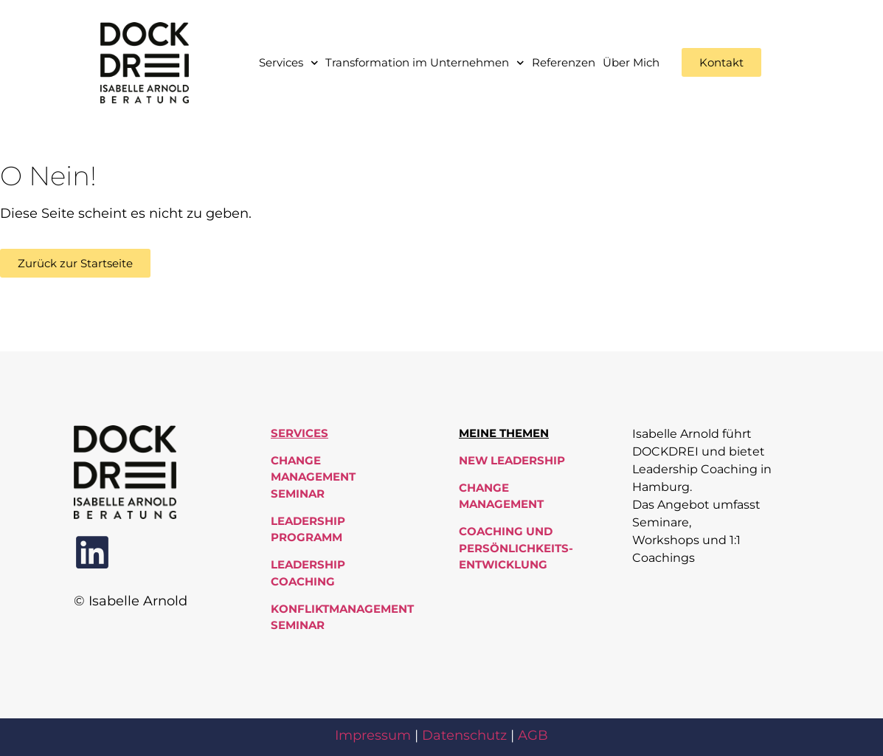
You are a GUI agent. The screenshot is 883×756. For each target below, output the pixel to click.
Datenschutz (464, 735)
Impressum (373, 735)
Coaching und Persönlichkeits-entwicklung (516, 547)
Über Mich (631, 62)
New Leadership (512, 460)
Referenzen (563, 62)
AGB (533, 735)
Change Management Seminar (313, 477)
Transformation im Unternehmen (424, 63)
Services (289, 63)
